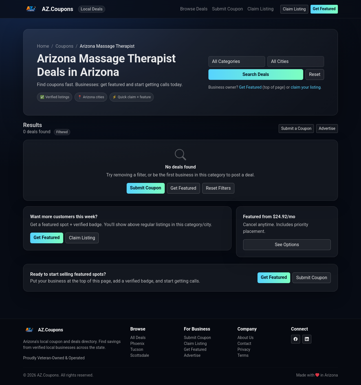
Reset (314, 74)
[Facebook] (295, 339)
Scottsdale (139, 355)
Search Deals (256, 74)
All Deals (138, 337)
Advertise (327, 128)
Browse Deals (194, 9)
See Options (287, 244)
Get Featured (324, 8)
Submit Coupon (227, 9)
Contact (244, 343)
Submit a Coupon (296, 128)
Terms (242, 355)
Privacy (243, 349)
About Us (245, 337)
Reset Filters (218, 188)
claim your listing (306, 87)
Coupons (65, 46)
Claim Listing (260, 9)
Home (43, 46)
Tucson (136, 349)
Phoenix (137, 343)
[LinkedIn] (306, 339)
